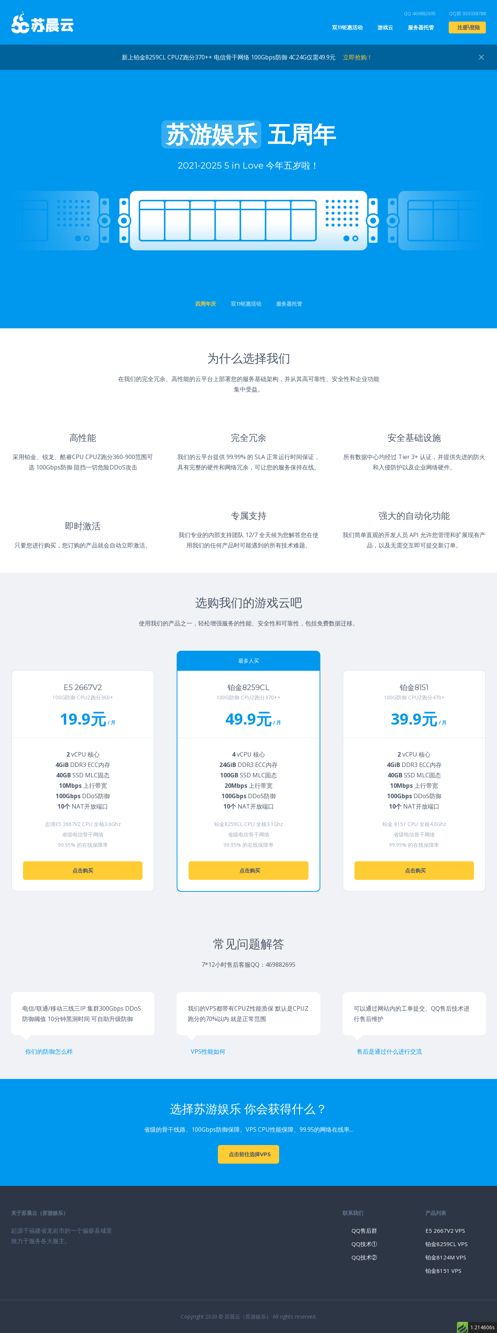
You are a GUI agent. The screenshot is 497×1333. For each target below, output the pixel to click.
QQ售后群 (364, 1230)
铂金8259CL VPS (446, 1244)
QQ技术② (364, 1257)
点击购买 (82, 870)
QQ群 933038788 (467, 13)
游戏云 (385, 27)
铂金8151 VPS (443, 1270)
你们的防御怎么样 (49, 1051)
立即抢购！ (358, 57)
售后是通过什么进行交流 (389, 1051)
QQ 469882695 (420, 13)
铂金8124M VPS (445, 1257)
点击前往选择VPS (250, 1154)
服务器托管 (421, 27)
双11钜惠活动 (347, 27)
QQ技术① (364, 1244)
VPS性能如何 (208, 1051)
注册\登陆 (468, 27)
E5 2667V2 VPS (445, 1230)
